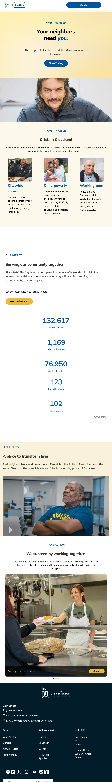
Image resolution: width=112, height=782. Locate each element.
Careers (7, 742)
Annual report (19, 301)
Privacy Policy (10, 754)
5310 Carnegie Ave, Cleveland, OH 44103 (27, 720)
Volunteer (97, 671)
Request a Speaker (44, 756)
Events (42, 748)
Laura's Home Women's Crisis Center (83, 754)
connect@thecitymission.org (23, 715)
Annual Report (10, 748)
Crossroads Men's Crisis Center (81, 740)
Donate (83, 5)
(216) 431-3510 (14, 710)
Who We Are (9, 736)
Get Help (19, 5)
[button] (53, 678)
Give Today (56, 63)
